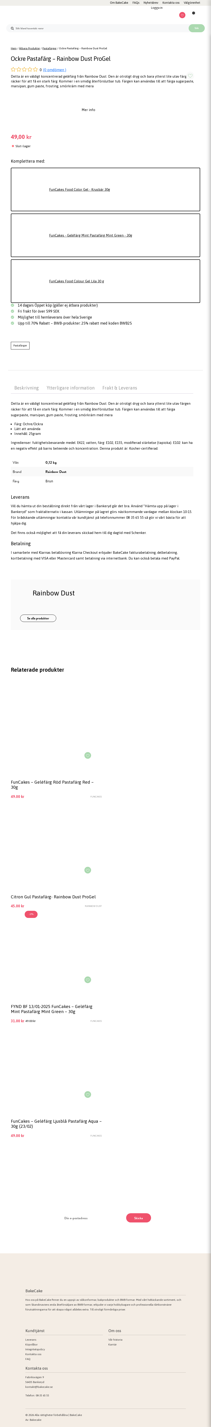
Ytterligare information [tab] (71, 387)
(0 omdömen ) (54, 70)
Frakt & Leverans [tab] (119, 387)
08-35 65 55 (42, 1395)
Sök (197, 28)
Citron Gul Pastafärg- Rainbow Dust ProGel (53, 896)
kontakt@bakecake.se (39, 1387)
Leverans (30, 1339)
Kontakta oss (33, 1354)
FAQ (27, 1359)
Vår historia (115, 1339)
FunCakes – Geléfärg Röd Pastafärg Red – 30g (52, 784)
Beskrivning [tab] (26, 387)
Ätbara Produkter (29, 48)
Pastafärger (49, 48)
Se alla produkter (38, 618)
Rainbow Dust (55, 471)
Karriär (112, 1344)
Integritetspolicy (35, 1349)
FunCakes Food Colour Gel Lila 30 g (76, 281)
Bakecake (35, 1419)
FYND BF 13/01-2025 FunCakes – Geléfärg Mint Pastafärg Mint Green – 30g (51, 1009)
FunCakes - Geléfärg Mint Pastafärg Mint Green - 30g (90, 235)
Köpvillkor (31, 1344)
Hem (14, 48)
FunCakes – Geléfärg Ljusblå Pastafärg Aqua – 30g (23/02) (56, 1124)
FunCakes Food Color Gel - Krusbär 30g (79, 189)
